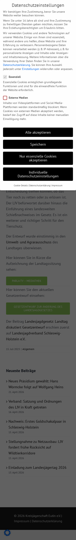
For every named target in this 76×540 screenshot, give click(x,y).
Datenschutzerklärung (16, 56)
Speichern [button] (38, 136)
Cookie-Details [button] (21, 177)
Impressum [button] (57, 177)
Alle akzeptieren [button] (38, 124)
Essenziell (13, 68)
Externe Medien (17, 89)
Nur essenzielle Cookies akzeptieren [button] (38, 150)
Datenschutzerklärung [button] (39, 177)
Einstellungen (30, 61)
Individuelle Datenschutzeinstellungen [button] (38, 165)
